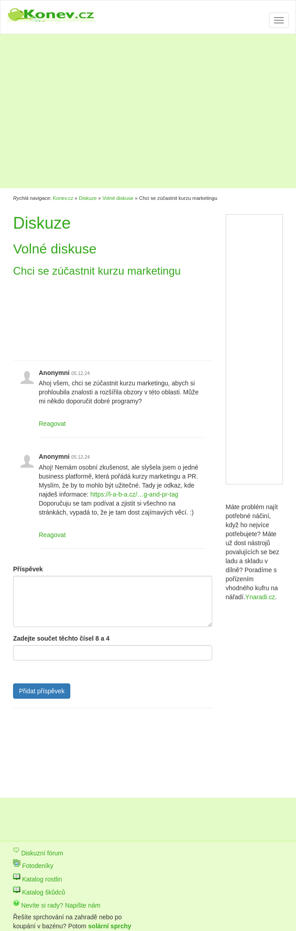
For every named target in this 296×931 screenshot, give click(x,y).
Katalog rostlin (37, 879)
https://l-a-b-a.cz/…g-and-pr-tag (134, 494)
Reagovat (52, 423)
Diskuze (88, 198)
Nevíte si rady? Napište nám (56, 905)
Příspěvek (28, 569)
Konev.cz (63, 198)
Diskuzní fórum (38, 853)
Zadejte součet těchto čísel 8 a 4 (61, 638)
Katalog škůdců (39, 892)
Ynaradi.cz (260, 597)
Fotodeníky (33, 865)
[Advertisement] (130, 113)
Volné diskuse (117, 198)
